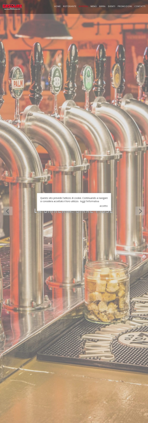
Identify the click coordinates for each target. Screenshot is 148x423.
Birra (102, 6)
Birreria (83, 6)
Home (57, 6)
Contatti (140, 6)
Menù (94, 6)
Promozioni (125, 6)
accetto (104, 205)
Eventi (111, 6)
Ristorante (69, 6)
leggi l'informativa (89, 201)
